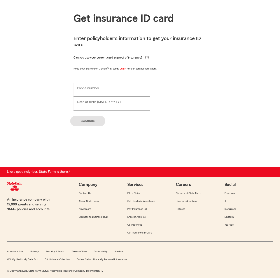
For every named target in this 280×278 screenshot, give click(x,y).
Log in (123, 68)
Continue (88, 121)
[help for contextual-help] (146, 59)
